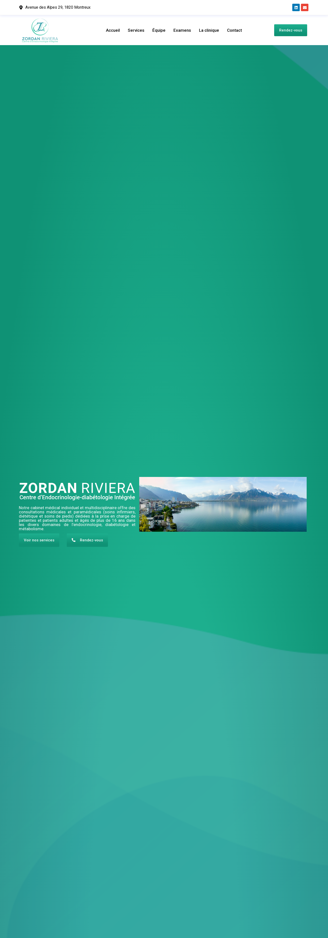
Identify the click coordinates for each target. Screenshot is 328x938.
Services (136, 30)
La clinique (209, 30)
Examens (182, 30)
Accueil (113, 30)
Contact (234, 30)
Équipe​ (158, 30)
